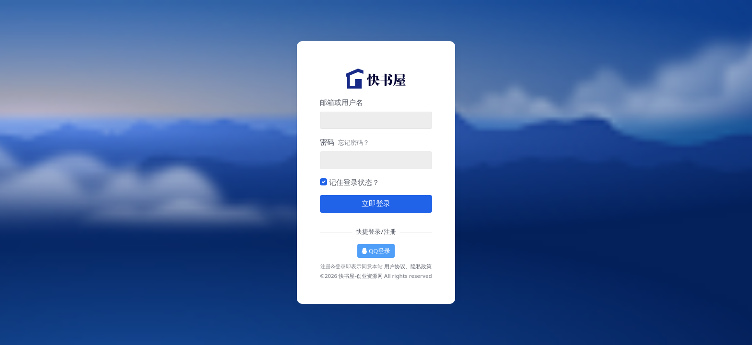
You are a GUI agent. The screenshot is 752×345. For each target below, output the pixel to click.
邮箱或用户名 (341, 102)
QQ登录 (376, 250)
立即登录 (376, 203)
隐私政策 (421, 266)
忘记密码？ (353, 142)
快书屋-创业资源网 (361, 275)
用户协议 (394, 266)
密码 (344, 142)
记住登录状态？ (354, 182)
